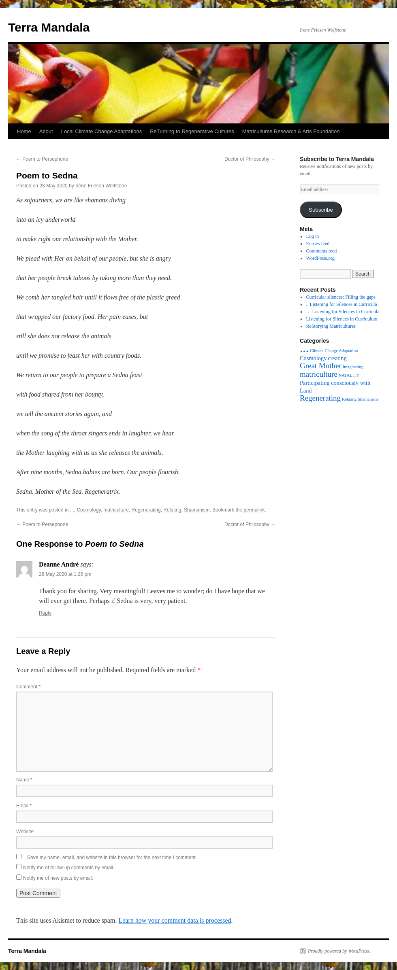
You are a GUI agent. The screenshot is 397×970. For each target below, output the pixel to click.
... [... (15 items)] (304, 348)
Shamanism (196, 510)
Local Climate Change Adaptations (101, 131)
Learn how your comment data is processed (174, 920)
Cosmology (88, 510)
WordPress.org (320, 258)
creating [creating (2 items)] (337, 358)
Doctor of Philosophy (249, 159)
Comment (28, 687)
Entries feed (318, 243)
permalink (254, 510)
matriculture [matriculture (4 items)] (318, 374)
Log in (312, 236)
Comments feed (321, 251)
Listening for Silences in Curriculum (342, 319)
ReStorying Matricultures (331, 326)
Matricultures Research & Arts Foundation (291, 131)
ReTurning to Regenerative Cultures (192, 131)
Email (24, 806)
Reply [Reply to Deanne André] (45, 613)
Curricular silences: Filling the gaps (341, 297)
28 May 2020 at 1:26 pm (65, 574)
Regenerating (146, 510)
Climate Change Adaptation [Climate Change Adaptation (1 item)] (334, 350)
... (72, 510)
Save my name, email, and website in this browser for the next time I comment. (112, 857)
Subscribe (321, 210)
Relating (172, 510)
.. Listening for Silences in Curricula (341, 304)
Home (24, 131)
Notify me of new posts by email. (58, 878)
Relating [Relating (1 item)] (349, 399)
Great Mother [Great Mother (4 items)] (321, 365)
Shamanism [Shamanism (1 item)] (368, 399)
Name (24, 780)
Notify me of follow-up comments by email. (68, 867)
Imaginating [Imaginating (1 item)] (353, 367)
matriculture (116, 510)
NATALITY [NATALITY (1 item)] (349, 375)
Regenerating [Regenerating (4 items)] (320, 398)
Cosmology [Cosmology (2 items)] (313, 358)
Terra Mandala (49, 27)
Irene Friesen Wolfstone (101, 186)
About (46, 131)
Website (25, 831)
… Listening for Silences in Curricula (343, 311)
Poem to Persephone (42, 159)
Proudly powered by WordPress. (339, 951)
